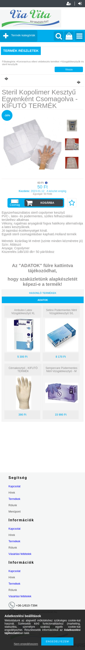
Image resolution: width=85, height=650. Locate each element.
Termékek (14, 499)
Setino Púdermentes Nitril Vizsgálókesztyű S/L (61, 312)
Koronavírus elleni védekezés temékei (38, 61)
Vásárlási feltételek (20, 554)
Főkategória (8, 61)
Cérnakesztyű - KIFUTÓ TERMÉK (23, 369)
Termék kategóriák (23, 35)
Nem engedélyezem (26, 643)
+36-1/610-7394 (27, 605)
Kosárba (47, 202)
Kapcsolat (15, 486)
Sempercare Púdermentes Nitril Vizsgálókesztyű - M (61, 369)
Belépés (80, 4)
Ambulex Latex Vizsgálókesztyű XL (23, 312)
